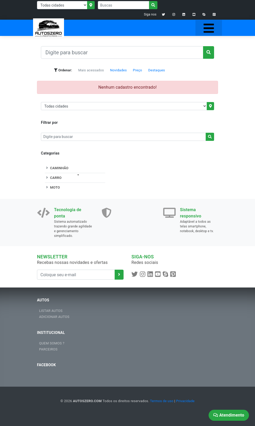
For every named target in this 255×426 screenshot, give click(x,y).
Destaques (156, 70)
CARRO (53, 178)
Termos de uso (161, 401)
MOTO (52, 187)
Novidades (118, 70)
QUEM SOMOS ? (51, 343)
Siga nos (150, 14)
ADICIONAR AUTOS (54, 317)
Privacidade (185, 401)
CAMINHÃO (56, 168)
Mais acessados (91, 70)
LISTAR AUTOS (50, 311)
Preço (137, 70)
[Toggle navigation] (208, 28)
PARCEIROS (48, 349)
